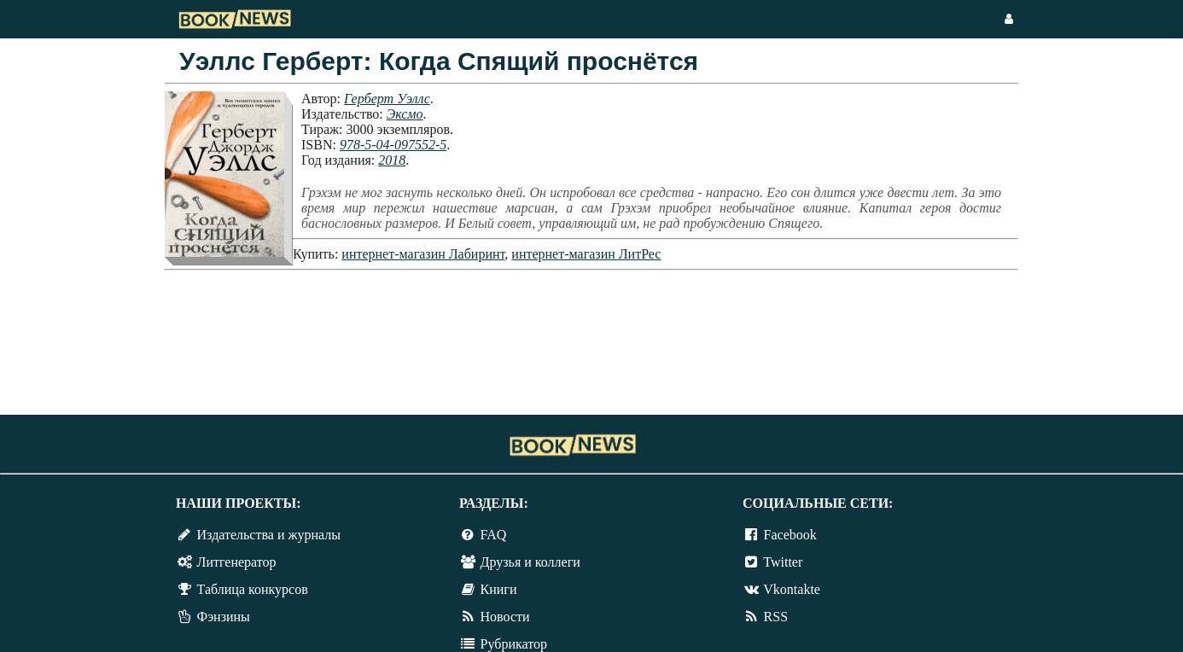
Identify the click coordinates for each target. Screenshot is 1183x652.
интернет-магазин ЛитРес (586, 254)
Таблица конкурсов (252, 589)
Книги (499, 589)
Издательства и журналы (269, 534)
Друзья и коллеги (530, 562)
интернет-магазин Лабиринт (422, 254)
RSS (776, 616)
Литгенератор (237, 562)
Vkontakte (791, 589)
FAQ (494, 534)
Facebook (790, 534)
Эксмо (405, 114)
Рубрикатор (514, 644)
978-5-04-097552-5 (393, 144)
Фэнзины (223, 616)
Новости (505, 616)
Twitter (782, 562)
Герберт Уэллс (387, 98)
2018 (391, 160)
